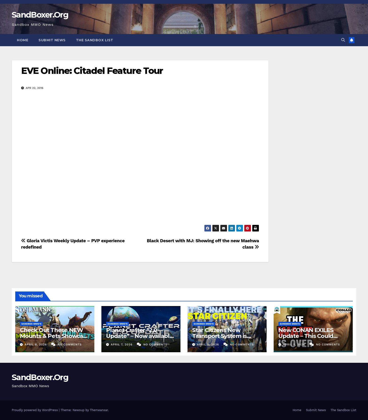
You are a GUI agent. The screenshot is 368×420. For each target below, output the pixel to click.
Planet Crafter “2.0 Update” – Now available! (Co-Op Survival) (140, 336)
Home (22, 40)
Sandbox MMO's (31, 323)
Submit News (52, 40)
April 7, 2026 (122, 344)
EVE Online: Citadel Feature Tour (92, 70)
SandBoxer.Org (40, 15)
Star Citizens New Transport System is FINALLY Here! (219, 336)
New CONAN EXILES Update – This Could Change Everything (305, 336)
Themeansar (99, 410)
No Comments (70, 344)
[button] (343, 40)
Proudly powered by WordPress (35, 410)
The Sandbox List (94, 40)
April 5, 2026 (208, 344)
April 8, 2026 (36, 344)
